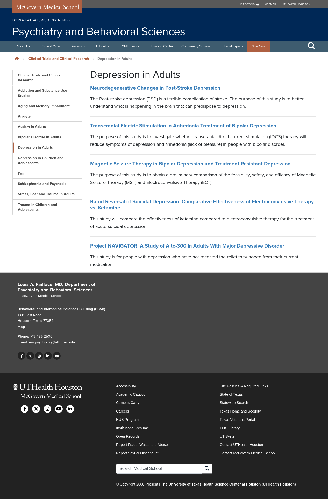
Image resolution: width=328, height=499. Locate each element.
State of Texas (231, 394)
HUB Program (127, 419)
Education (103, 46)
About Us (24, 46)
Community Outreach (197, 46)
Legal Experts (233, 46)
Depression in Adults (35, 147)
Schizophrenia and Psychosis (42, 184)
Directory (249, 4)
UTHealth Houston (296, 4)
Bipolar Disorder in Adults (39, 137)
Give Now (259, 46)
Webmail (271, 4)
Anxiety (24, 116)
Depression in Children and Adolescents (40, 160)
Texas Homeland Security (240, 411)
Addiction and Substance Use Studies (42, 93)
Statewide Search (234, 403)
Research (78, 46)
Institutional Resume (132, 428)
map (21, 326)
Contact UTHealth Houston (241, 445)
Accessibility (126, 386)
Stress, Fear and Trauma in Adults (46, 194)
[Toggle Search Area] (312, 46)
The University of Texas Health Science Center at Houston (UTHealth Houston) (228, 484)
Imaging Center (162, 46)
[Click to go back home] (17, 58)
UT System (229, 436)
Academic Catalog (131, 394)
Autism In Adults (32, 127)
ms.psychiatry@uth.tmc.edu (52, 342)
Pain (21, 173)
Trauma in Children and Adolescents (37, 207)
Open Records (127, 436)
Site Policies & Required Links (244, 386)
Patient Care (50, 46)
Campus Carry (127, 403)
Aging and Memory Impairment (44, 106)
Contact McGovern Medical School (248, 453)
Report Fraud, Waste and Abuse (142, 445)
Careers (122, 411)
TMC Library (230, 428)
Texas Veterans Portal (237, 419)
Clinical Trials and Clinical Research (58, 58)
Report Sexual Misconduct (137, 453)
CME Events (131, 46)
